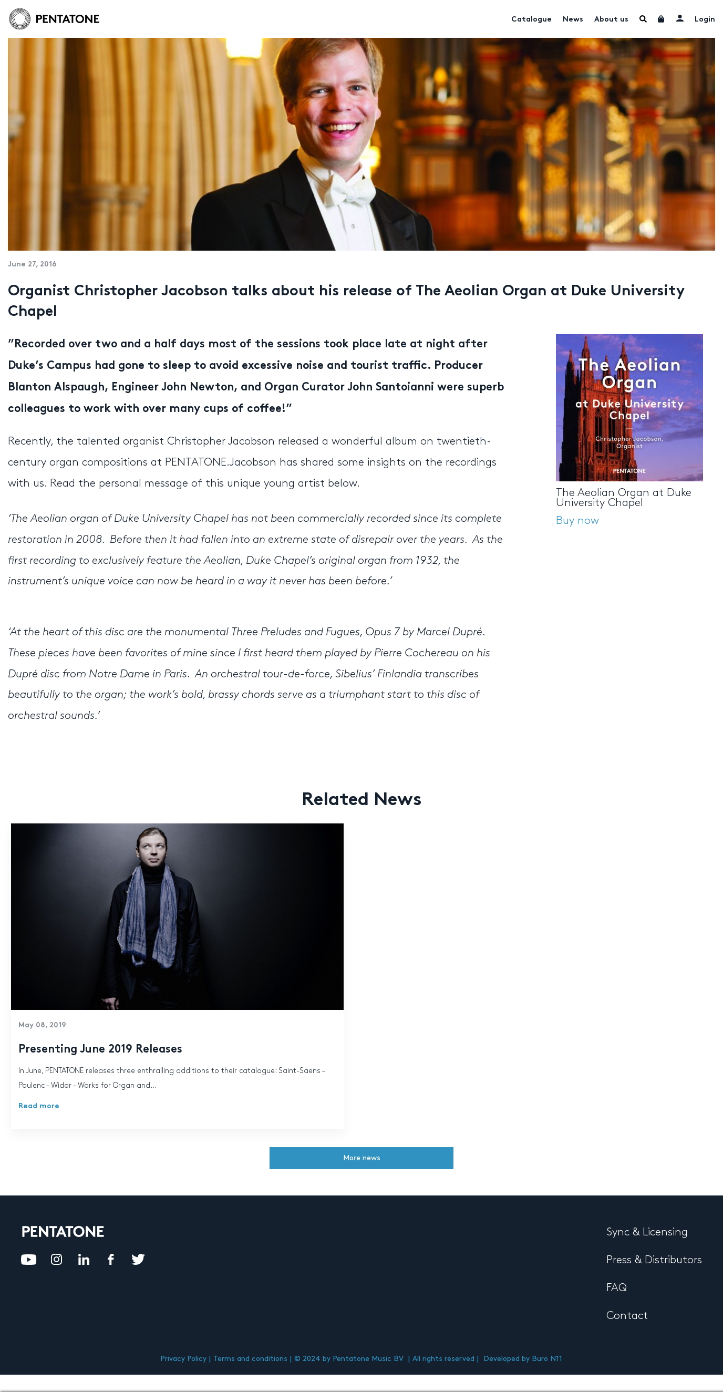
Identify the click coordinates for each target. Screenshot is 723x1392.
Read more (38, 1106)
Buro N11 (547, 1358)
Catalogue (531, 19)
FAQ (616, 1288)
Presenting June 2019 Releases (100, 1050)
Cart (661, 19)
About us (611, 19)
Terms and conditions (250, 1358)
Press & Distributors (654, 1260)
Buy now (577, 520)
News (573, 19)
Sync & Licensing (647, 1232)
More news (361, 1157)
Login (705, 19)
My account (680, 18)
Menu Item (643, 19)
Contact (627, 1316)
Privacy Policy (183, 1358)
